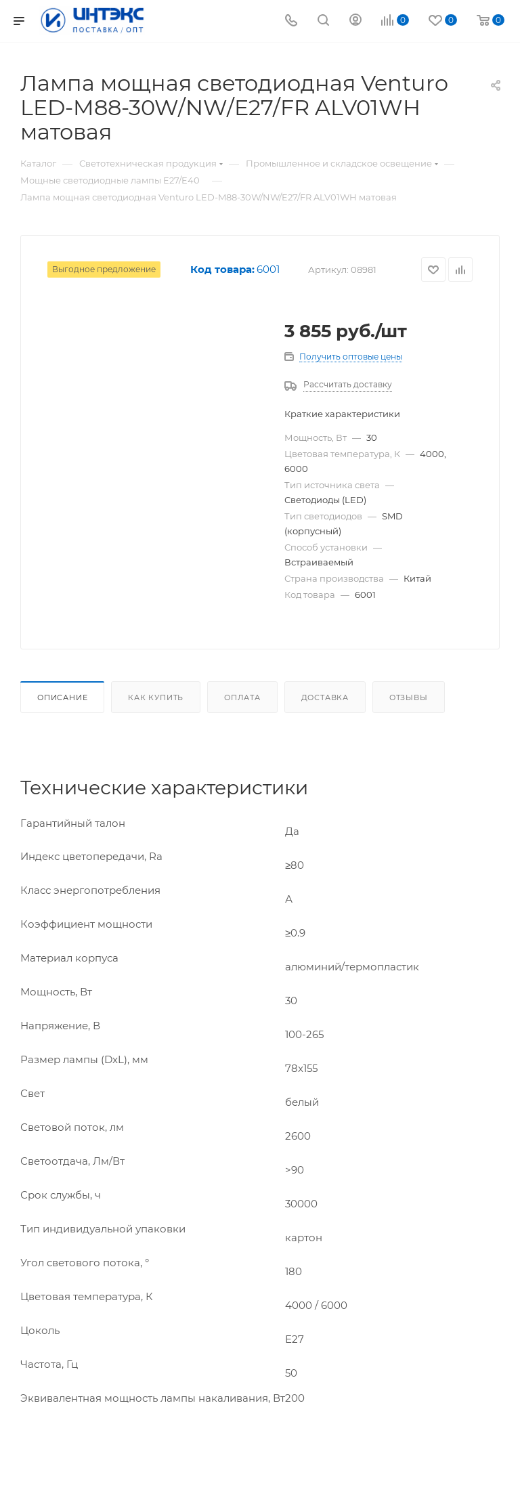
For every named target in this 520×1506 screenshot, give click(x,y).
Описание (62, 697)
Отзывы (408, 697)
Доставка (325, 697)
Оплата (242, 697)
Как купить (155, 697)
